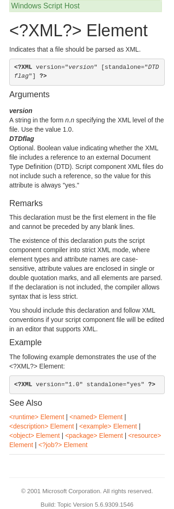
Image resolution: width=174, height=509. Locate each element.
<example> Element (108, 426)
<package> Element (94, 435)
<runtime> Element (36, 417)
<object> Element (34, 435)
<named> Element (96, 417)
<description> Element (41, 426)
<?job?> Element (63, 445)
